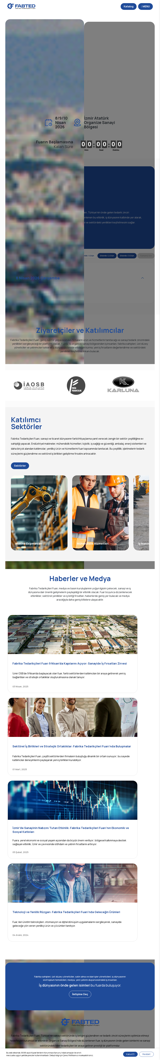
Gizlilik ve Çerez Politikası (100, 1045)
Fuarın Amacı (107, 997)
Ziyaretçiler (106, 1012)
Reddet (146, 1054)
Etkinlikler (105, 1017)
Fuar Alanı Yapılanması (112, 1023)
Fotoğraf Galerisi (69, 1002)
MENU (134, 6)
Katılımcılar (106, 1007)
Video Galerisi (67, 1007)
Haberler (65, 997)
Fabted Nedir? (27, 1002)
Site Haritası (120, 1045)
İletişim (23, 1007)
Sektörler (28, 493)
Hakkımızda (25, 997)
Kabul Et (130, 1054)
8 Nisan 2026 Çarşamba (42, 292)
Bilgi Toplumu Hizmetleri (45, 1045)
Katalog (117, 6)
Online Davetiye (109, 1028)
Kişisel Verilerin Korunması (72, 1045)
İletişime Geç (80, 892)
